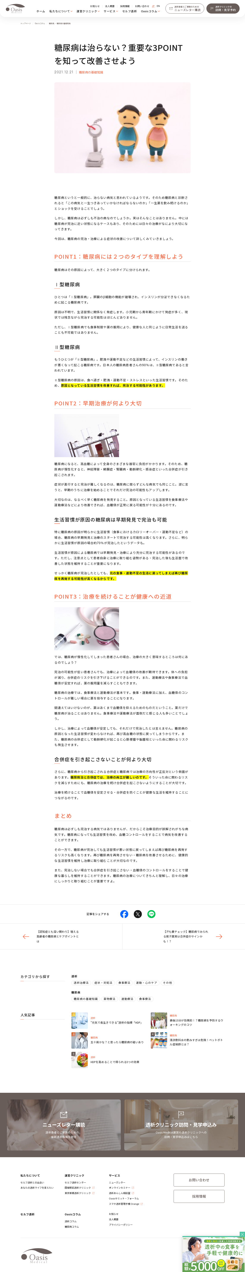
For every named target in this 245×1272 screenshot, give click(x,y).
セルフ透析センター (75, 1182)
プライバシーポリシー (121, 1224)
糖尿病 (52, 23)
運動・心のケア (146, 983)
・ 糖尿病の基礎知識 (63, 23)
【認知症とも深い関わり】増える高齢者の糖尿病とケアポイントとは (49, 936)
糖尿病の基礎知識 (91, 72)
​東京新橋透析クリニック (78, 1193)
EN (158, 6)
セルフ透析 (129, 11)
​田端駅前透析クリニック (78, 1187)
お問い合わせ (142, 6)
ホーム (40, 11)
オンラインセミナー (119, 1187)
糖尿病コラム (72, 1226)
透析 (74, 976)
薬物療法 (110, 999)
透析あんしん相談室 (119, 1193)
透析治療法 (81, 983)
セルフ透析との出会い (32, 1182)
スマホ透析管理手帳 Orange (124, 1203)
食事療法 (124, 983)
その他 (167, 983)
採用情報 (125, 6)
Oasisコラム (149, 11)
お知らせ (95, 6)
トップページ (25, 23)
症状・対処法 (103, 983)
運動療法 (127, 999)
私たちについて (59, 11)
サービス (110, 11)
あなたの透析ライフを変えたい (37, 1187)
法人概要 (110, 6)
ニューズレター (117, 1182)
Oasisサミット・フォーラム (124, 1198)
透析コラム (71, 1221)
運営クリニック (87, 11)
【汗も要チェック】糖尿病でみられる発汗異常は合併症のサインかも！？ (194, 936)
